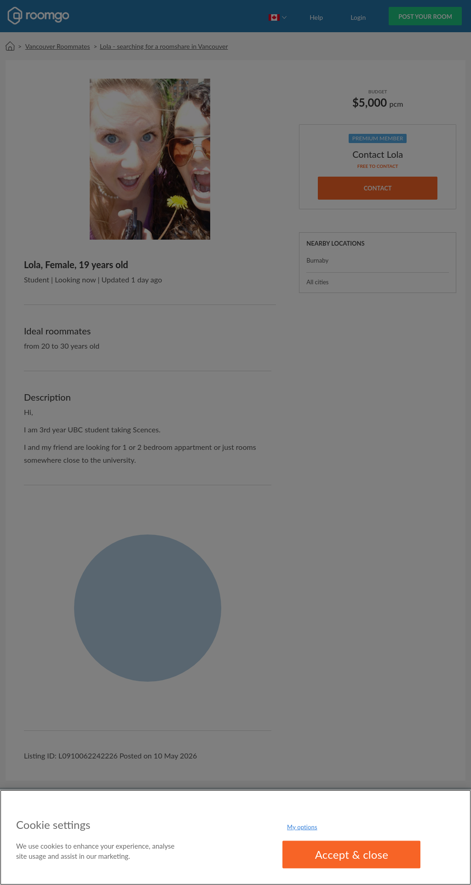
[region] (235, 837)
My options (302, 826)
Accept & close (352, 854)
